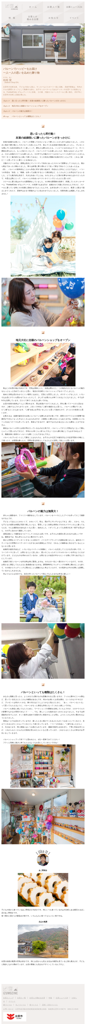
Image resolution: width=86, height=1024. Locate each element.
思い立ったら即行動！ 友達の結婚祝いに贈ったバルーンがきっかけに (34, 100)
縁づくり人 (7, 1005)
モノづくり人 (20, 1005)
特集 (50, 998)
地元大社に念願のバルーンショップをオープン (25, 106)
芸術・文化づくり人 (50, 1005)
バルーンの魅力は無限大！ (18, 111)
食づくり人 (33, 1005)
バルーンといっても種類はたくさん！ (22, 116)
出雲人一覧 (21, 998)
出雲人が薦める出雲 (37, 998)
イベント (12, 1001)
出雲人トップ (8, 998)
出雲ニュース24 (62, 998)
